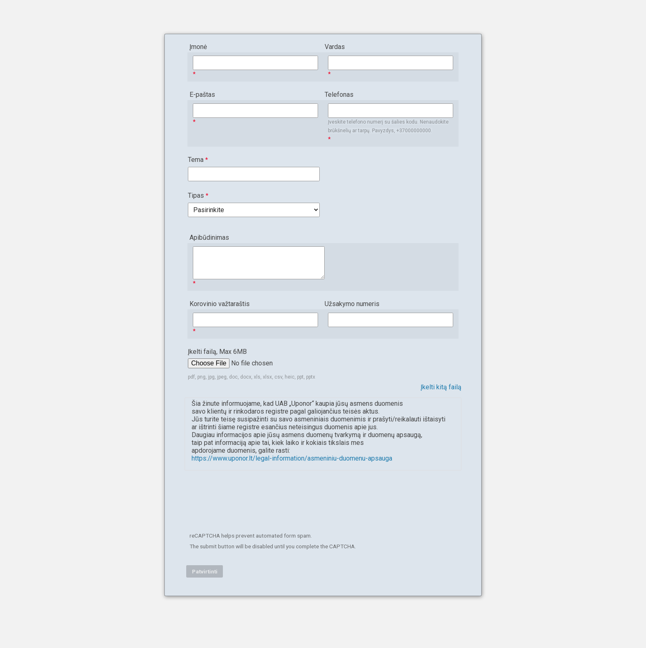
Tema (196, 160)
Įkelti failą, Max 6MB (218, 352)
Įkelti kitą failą (441, 387)
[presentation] (249, 503)
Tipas (196, 195)
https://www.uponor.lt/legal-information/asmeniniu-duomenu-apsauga (292, 458)
